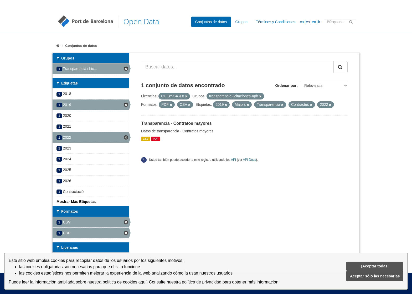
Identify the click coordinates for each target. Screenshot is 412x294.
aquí (142, 282)
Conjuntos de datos (211, 22)
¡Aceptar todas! (375, 266)
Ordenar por (286, 85)
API (233, 160)
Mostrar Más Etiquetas (76, 202)
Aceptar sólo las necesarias (375, 276)
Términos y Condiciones (275, 22)
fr (319, 22)
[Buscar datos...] (237, 67)
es (308, 22)
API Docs (249, 160)
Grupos (241, 22)
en (314, 22)
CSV (145, 138)
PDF (155, 138)
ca (302, 22)
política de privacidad (201, 282)
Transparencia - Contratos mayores (176, 123)
